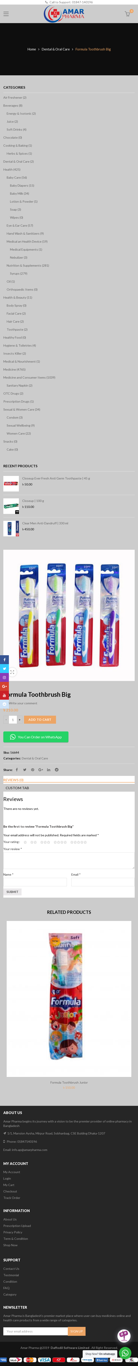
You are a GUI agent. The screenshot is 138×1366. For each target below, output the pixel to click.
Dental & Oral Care (56, 49)
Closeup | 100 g (33, 501)
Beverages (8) (12, 105)
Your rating (11, 842)
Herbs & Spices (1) (19, 153)
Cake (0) (12, 449)
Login (7, 1178)
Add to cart (40, 719)
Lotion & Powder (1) (24, 201)
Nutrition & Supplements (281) (28, 265)
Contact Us (11, 1268)
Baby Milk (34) (19, 193)
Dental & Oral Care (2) (18, 161)
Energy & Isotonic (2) (21, 113)
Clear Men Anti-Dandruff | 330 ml (45, 523)
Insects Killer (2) (14, 353)
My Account (11, 1172)
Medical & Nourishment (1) (21, 361)
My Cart (8, 1185)
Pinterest (32, 770)
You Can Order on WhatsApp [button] (36, 737)
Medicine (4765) (14, 369)
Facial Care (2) (16, 313)
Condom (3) (15, 417)
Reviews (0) (13, 780)
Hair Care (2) (15, 321)
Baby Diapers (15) (22, 185)
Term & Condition (15, 1238)
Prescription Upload (17, 1226)
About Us (10, 1219)
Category (9, 1294)
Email (76, 874)
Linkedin (48, 770)
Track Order (11, 1198)
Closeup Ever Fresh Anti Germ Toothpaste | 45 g (56, 478)
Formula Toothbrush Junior (69, 1082)
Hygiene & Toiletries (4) (19, 345)
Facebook (17, 770)
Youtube (4, 695)
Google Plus (40, 770)
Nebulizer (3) (18, 257)
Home (31, 49)
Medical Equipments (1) (26, 249)
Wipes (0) (16, 217)
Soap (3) (15, 209)
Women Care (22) (19, 433)
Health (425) (11, 169)
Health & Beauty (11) (17, 297)
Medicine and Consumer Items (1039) (29, 377)
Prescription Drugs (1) (18, 401)
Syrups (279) (18, 273)
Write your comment (23, 703)
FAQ (6, 1288)
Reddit (56, 770)
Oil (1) (11, 281)
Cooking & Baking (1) (17, 145)
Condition (10, 1281)
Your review (12, 849)
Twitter (24, 770)
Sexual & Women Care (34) (21, 409)
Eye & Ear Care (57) (20, 225)
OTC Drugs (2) (13, 393)
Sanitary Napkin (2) (19, 385)
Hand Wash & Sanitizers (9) (25, 233)
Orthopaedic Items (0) (22, 289)
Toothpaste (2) (17, 329)
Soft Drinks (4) (16, 129)
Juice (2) (12, 121)
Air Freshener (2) (14, 97)
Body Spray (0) (16, 305)
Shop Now (10, 1245)
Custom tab (17, 788)
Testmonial (11, 1275)
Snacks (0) (10, 441)
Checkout (10, 1191)
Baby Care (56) (17, 177)
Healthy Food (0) (14, 337)
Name (8, 874)
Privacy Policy (12, 1232)
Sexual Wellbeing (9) (21, 425)
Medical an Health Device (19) (27, 241)
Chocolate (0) (12, 137)
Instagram (4, 677)
